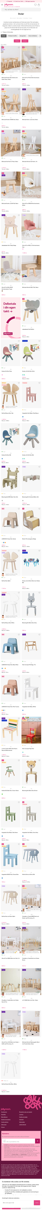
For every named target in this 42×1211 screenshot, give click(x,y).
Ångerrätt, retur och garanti (25, 1112)
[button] (2, 5)
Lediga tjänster (22, 1124)
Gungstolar (23, 36)
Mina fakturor (4, 1117)
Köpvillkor (3, 1114)
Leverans (21, 1114)
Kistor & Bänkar (33, 36)
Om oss (3, 1127)
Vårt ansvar (3, 1124)
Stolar (3, 36)
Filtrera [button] (17, 41)
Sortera (25, 41)
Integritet (21, 1119)
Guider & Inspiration (5, 1119)
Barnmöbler (19, 18)
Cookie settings (4, 1122)
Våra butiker (22, 1122)
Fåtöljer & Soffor (12, 36)
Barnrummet (13, 18)
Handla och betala (23, 1117)
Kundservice (4, 1112)
